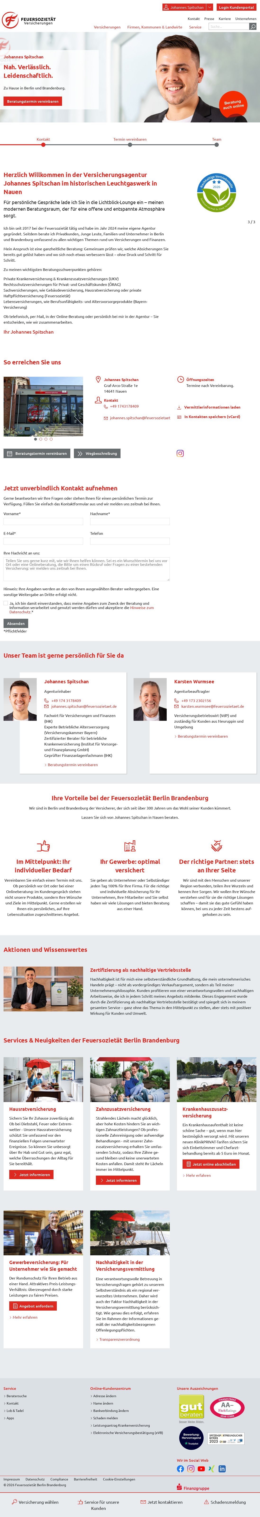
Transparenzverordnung (119, 1339)
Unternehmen (245, 18)
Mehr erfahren (198, 1175)
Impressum (12, 1479)
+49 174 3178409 (66, 700)
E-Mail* (10, 533)
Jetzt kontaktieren (162, 1501)
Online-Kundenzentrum (110, 1388)
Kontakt (194, 18)
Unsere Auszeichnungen (197, 1388)
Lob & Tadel (15, 1410)
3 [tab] (46, 439)
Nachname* (100, 513)
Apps (10, 1418)
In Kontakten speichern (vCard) (212, 416)
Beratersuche (17, 1396)
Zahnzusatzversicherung (123, 1109)
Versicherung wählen (35, 1501)
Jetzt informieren (34, 1174)
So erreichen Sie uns (32, 362)
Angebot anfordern (36, 1305)
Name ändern (103, 1403)
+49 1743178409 (121, 406)
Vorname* (12, 513)
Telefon (96, 533)
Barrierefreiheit (85, 1479)
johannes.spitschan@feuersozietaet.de (139, 417)
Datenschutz (35, 1479)
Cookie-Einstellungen (119, 1479)
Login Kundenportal (236, 7)
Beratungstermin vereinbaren (37, 454)
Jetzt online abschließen (214, 1164)
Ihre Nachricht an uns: (22, 552)
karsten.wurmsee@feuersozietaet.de (212, 706)
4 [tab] (51, 439)
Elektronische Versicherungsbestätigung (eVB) (128, 1432)
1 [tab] (35, 439)
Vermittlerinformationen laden (211, 407)
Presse (209, 18)
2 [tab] (40, 439)
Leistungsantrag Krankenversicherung (121, 1425)
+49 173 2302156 (196, 700)
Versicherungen (107, 26)
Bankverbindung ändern (111, 1410)
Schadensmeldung (225, 1501)
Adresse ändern (104, 1396)
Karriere (225, 18)
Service (195, 26)
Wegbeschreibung (97, 454)
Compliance (59, 1479)
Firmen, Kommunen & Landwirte (154, 26)
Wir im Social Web (193, 1460)
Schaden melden (105, 1418)
